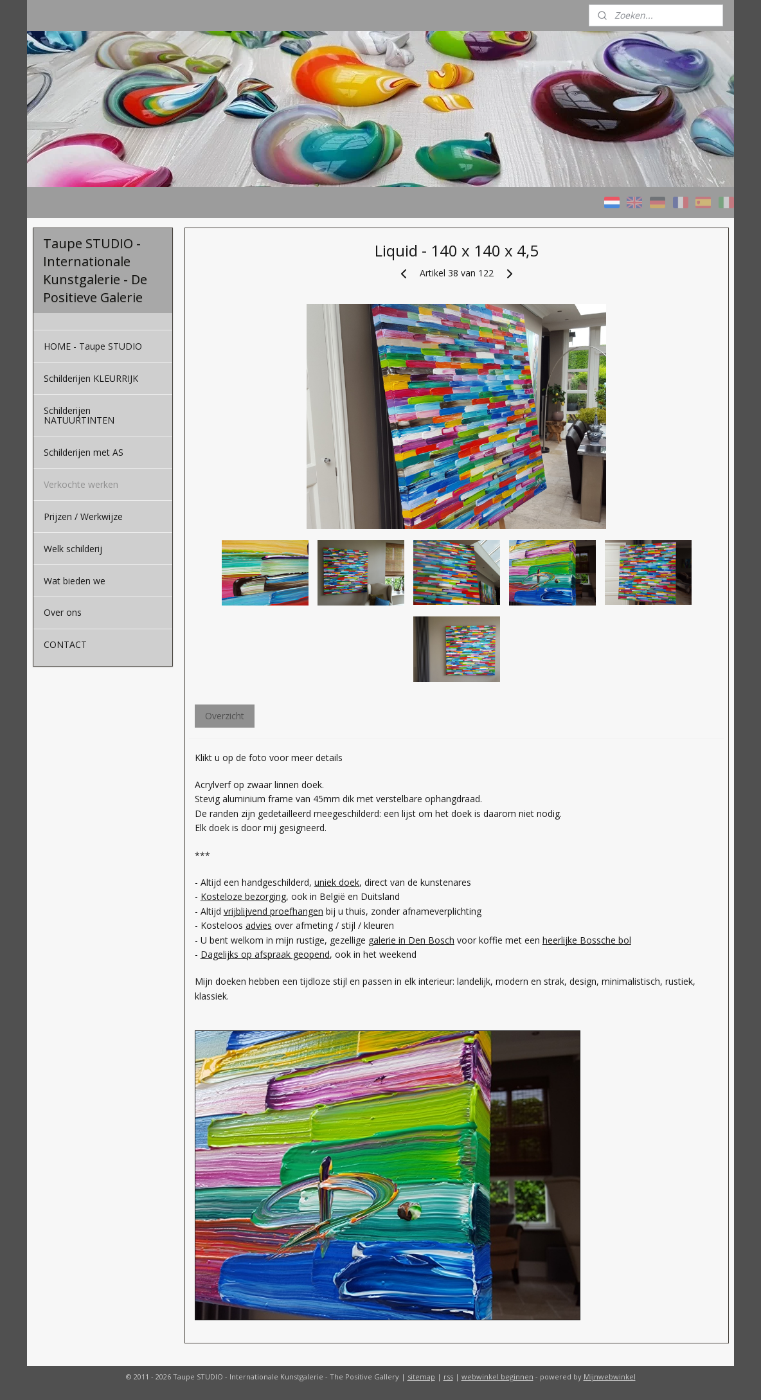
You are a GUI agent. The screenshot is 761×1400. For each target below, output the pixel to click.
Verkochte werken (81, 484)
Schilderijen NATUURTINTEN (79, 415)
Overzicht (224, 716)
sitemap (421, 1376)
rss (448, 1376)
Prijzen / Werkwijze (83, 516)
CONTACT (65, 644)
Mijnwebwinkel (610, 1376)
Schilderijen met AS (83, 452)
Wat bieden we (74, 581)
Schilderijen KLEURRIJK (91, 378)
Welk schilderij (73, 549)
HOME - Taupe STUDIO (93, 346)
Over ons (63, 612)
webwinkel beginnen (497, 1376)
